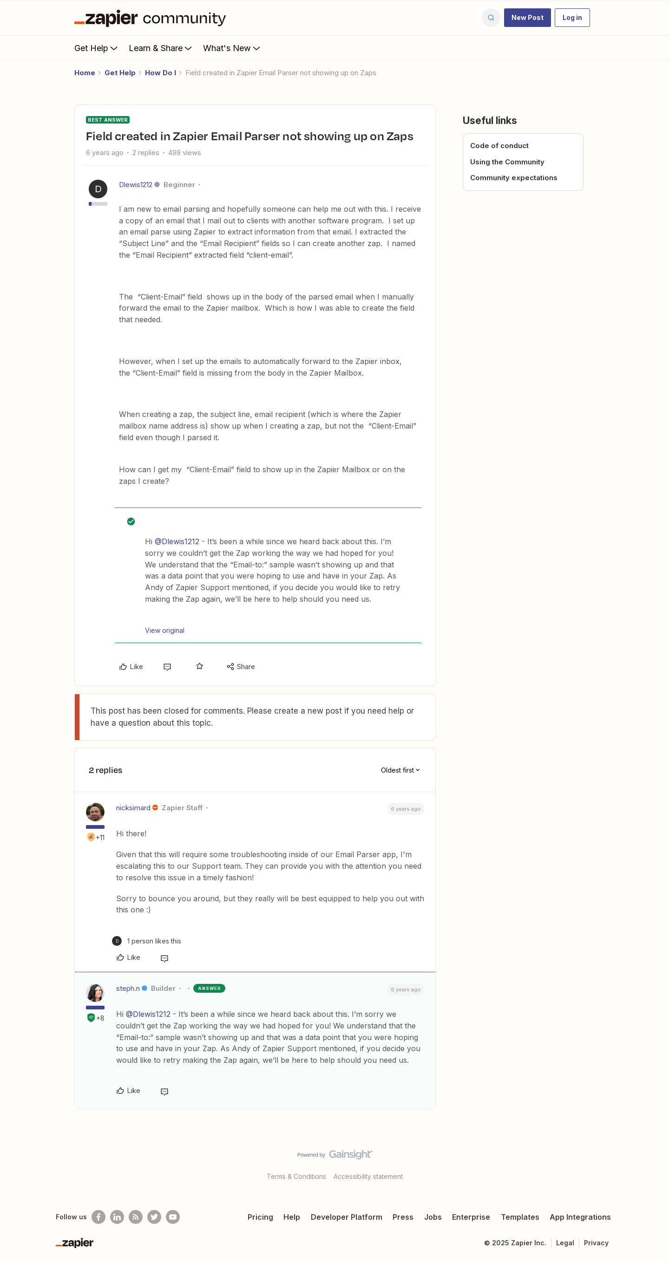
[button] (527, 17)
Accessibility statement (368, 1176)
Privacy (596, 1243)
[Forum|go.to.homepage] (152, 17)
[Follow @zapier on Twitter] (154, 1217)
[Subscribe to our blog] (136, 1217)
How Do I (160, 72)
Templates (520, 1217)
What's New (232, 47)
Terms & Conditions (296, 1176)
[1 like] (146, 941)
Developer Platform (346, 1217)
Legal (565, 1243)
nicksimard (133, 807)
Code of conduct (499, 145)
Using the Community (507, 161)
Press (403, 1217)
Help (291, 1217)
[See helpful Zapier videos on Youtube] (173, 1217)
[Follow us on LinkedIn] (117, 1217)
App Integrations (580, 1217)
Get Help (96, 47)
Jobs (433, 1217)
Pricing (260, 1217)
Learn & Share (161, 47)
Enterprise (471, 1217)
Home (84, 72)
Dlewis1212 (135, 184)
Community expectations (514, 177)
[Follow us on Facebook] (98, 1217)
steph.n (128, 988)
